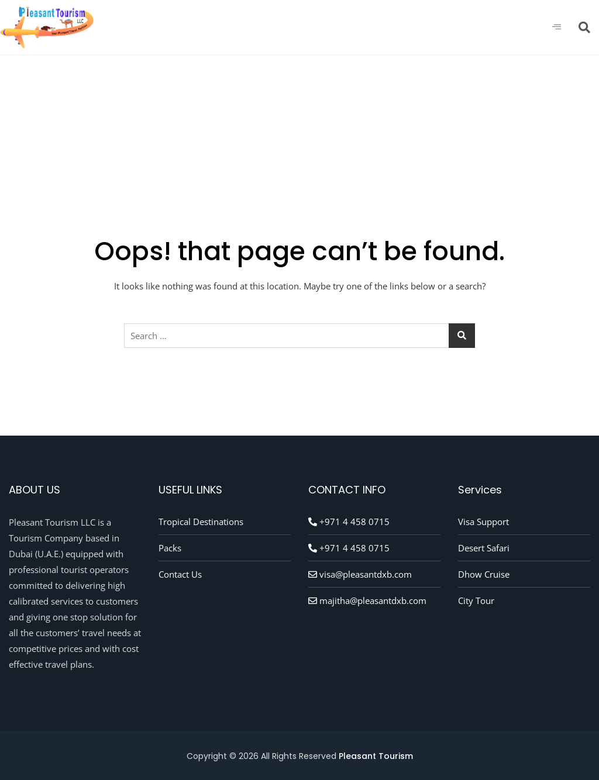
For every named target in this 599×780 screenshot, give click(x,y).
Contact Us (180, 574)
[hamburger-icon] (556, 27)
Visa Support (483, 521)
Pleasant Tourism (376, 756)
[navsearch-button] (584, 27)
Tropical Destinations (201, 521)
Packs (170, 548)
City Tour (476, 600)
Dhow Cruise (484, 574)
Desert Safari (484, 548)
